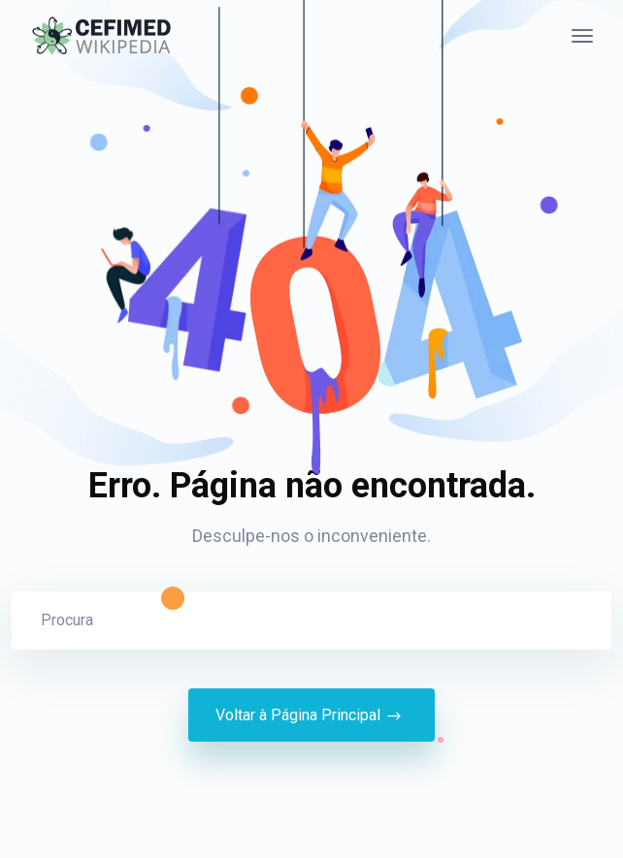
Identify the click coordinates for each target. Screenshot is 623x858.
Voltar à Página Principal (311, 715)
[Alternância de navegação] (582, 35)
